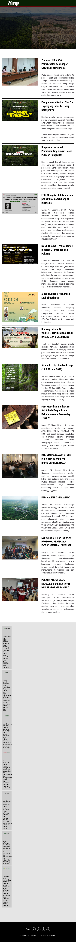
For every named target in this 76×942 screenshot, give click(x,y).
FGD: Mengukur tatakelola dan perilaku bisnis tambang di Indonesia (57, 199)
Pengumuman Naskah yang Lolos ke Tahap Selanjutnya (57, 106)
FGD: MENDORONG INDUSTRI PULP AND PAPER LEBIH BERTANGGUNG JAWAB (56, 459)
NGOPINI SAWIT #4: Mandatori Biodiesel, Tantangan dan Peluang (57, 249)
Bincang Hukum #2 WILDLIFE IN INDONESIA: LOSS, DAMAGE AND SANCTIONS (57, 333)
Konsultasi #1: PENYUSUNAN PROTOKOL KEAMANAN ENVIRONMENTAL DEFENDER (56, 541)
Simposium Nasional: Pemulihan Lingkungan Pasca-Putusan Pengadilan (57, 151)
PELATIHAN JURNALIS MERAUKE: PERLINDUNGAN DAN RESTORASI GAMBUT (55, 583)
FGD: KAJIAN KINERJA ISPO (55, 497)
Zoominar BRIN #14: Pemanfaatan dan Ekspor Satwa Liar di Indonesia (54, 64)
